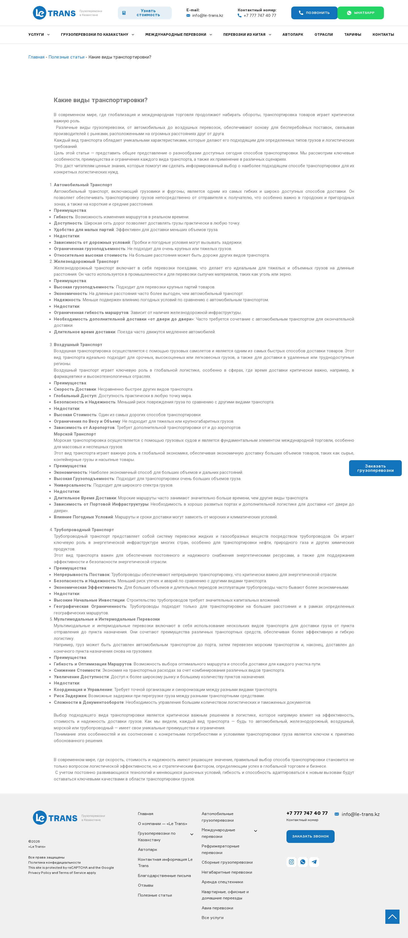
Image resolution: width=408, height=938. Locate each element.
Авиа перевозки (217, 907)
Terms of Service (72, 872)
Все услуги (213, 917)
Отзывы (145, 885)
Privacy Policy (39, 872)
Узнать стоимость (138, 12)
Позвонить (305, 13)
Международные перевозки (175, 34)
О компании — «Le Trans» (162, 823)
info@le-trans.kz (200, 15)
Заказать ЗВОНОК (310, 836)
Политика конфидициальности (54, 862)
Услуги (36, 34)
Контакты (383, 34)
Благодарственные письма (164, 875)
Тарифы (352, 34)
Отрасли (323, 34)
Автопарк (292, 34)
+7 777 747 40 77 (250, 15)
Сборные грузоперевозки (227, 862)
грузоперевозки (108, 127)
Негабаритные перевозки (227, 872)
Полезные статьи (155, 895)
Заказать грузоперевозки (375, 468)
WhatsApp (356, 13)
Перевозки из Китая (244, 34)
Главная (145, 813)
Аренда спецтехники (222, 881)
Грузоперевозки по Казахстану (94, 34)
